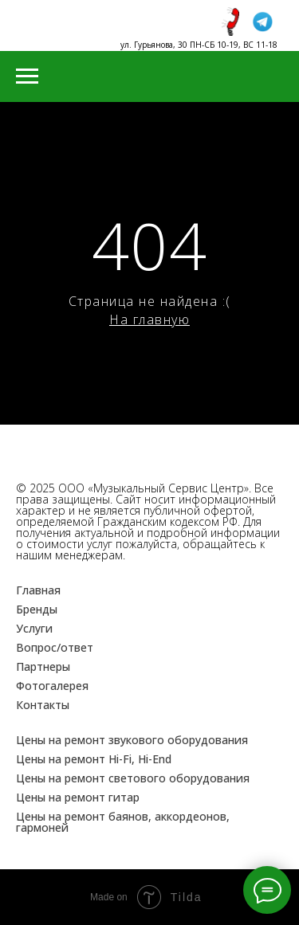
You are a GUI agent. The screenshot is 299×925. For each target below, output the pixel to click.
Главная (38, 590)
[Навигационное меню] (27, 76)
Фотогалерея (52, 685)
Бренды (36, 609)
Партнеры (43, 666)
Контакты (42, 704)
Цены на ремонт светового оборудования (133, 778)
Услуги (34, 628)
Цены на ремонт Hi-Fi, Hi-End (93, 758)
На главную (149, 319)
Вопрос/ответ (54, 647)
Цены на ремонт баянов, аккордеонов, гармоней (123, 822)
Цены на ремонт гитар (78, 797)
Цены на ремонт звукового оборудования (132, 739)
